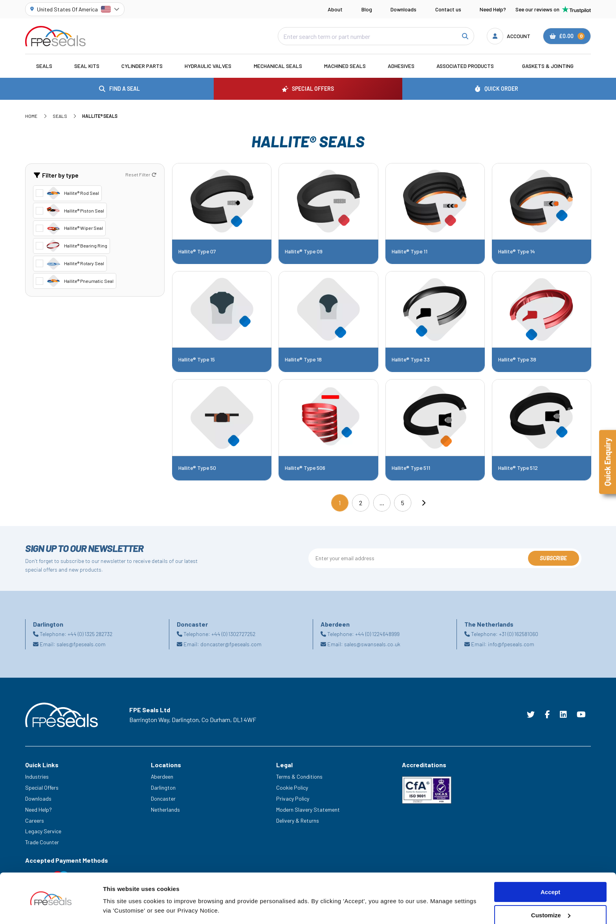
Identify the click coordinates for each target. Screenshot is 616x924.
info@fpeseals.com (511, 644)
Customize (550, 891)
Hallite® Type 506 (305, 468)
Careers (34, 820)
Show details (121, 908)
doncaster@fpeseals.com (231, 644)
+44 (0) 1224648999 (377, 634)
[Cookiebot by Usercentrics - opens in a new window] (50, 909)
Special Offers (42, 787)
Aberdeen (162, 776)
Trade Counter (42, 842)
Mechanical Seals (278, 65)
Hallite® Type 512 (518, 468)
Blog (366, 9)
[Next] (423, 503)
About (335, 9)
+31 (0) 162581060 (518, 634)
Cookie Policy (292, 787)
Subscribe (553, 558)
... (382, 502)
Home (31, 116)
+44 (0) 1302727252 (233, 634)
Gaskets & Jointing (548, 65)
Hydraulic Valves (208, 65)
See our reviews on (553, 9)
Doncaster (163, 798)
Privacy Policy (292, 798)
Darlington (163, 787)
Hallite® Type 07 (197, 251)
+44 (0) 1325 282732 (90, 634)
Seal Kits (86, 65)
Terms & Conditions (299, 776)
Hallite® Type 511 (411, 468)
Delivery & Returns (297, 820)
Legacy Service (43, 831)
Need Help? (493, 9)
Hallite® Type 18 (303, 359)
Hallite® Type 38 (517, 359)
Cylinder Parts (142, 65)
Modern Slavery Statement (308, 809)
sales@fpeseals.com (81, 644)
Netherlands (165, 809)
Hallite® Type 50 (197, 468)
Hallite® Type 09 (304, 251)
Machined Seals (345, 65)
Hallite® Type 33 (411, 359)
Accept (550, 868)
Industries (37, 776)
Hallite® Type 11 (409, 251)
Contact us (448, 9)
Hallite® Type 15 (196, 359)
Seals (44, 65)
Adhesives (401, 65)
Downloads (403, 9)
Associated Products (465, 65)
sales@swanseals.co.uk (372, 644)
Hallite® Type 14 (516, 251)
